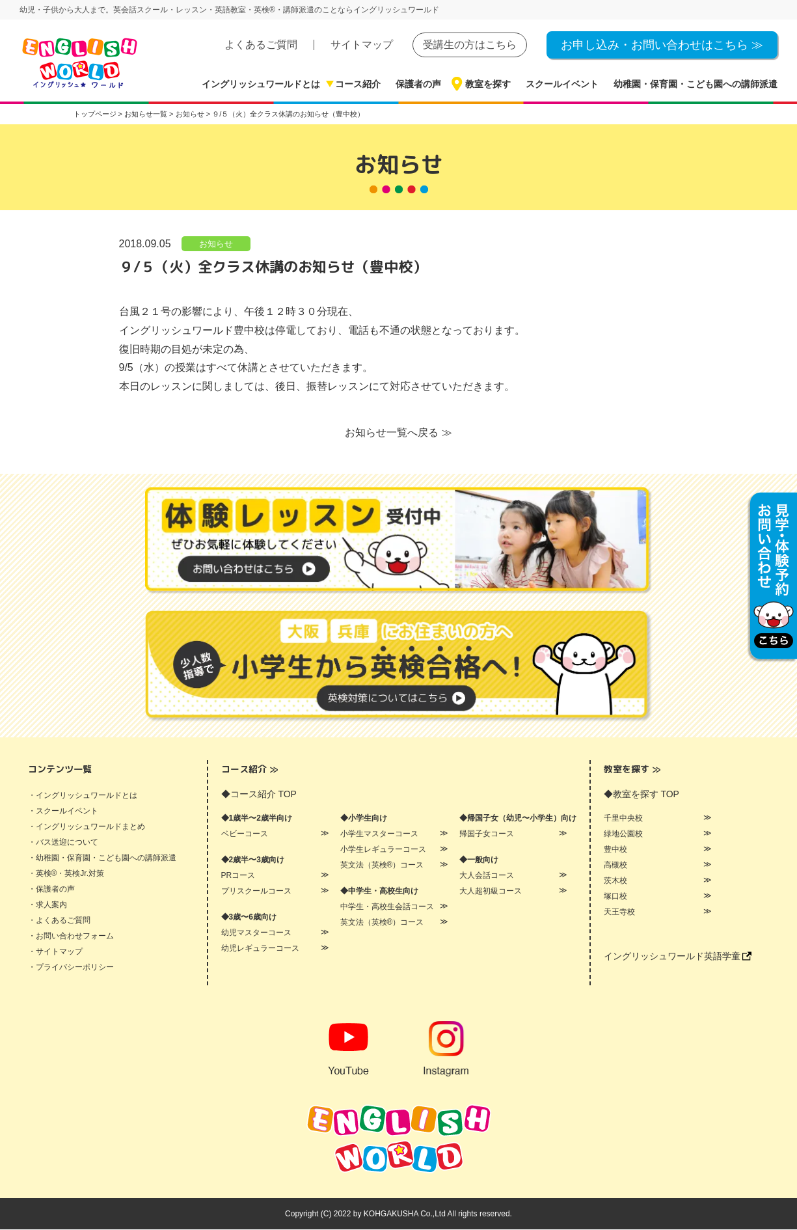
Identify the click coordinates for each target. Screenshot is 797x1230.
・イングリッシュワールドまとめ (86, 827)
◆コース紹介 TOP (259, 794)
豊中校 (615, 849)
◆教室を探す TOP (641, 794)
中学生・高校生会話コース (387, 907)
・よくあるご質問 (59, 920)
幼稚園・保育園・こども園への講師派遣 (695, 84)
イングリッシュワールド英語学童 (678, 956)
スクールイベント (562, 84)
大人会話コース (486, 876)
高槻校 (615, 865)
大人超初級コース (490, 891)
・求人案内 (47, 905)
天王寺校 (619, 912)
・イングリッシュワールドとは (82, 795)
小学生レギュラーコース (383, 849)
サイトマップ (362, 44)
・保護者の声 (51, 889)
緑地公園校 (623, 834)
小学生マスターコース (379, 834)
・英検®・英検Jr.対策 (66, 874)
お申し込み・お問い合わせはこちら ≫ (662, 44)
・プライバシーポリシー (71, 967)
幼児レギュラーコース (260, 948)
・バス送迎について (63, 842)
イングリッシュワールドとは (261, 84)
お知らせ (216, 244)
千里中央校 (623, 818)
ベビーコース (244, 834)
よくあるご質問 (260, 44)
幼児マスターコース (256, 933)
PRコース (238, 876)
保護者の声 (418, 84)
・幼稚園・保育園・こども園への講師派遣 (102, 858)
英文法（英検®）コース (382, 865)
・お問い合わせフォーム (71, 936)
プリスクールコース (256, 891)
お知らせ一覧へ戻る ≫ (398, 433)
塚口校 (615, 896)
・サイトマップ (55, 952)
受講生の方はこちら (470, 44)
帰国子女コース (486, 834)
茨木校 (615, 881)
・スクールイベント (63, 811)
